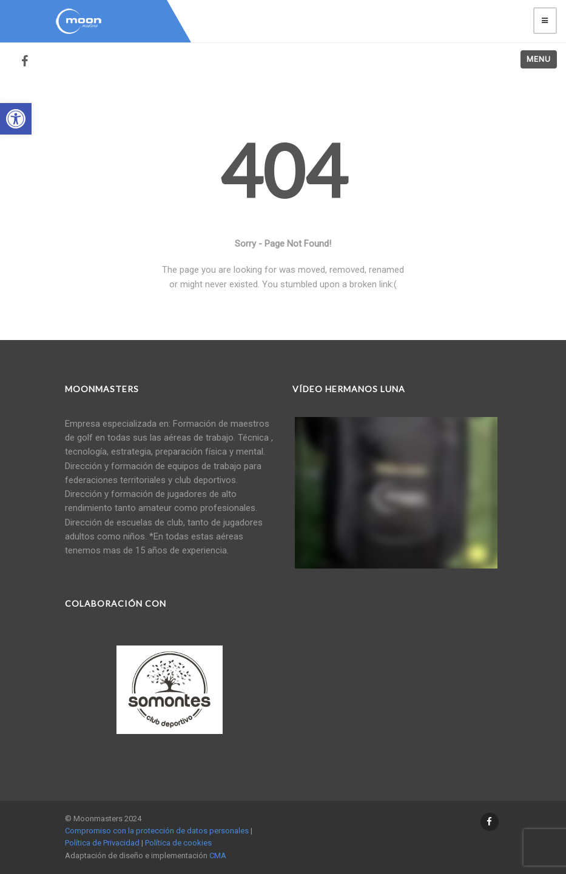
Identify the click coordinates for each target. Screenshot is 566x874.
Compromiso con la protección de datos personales (157, 830)
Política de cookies (178, 842)
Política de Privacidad (102, 842)
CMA (217, 855)
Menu (539, 59)
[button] (16, 119)
